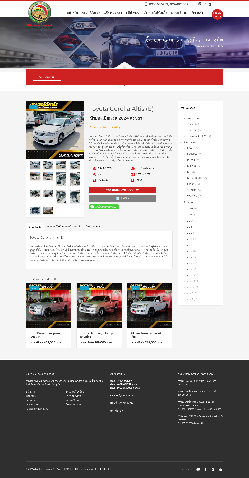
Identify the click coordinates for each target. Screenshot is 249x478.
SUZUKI (192, 190)
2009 (190, 214)
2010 (190, 220)
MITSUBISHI (194, 178)
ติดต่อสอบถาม (93, 226)
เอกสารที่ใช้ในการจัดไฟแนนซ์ (63, 226)
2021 (189, 287)
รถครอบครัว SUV (196, 136)
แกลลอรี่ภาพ (179, 12)
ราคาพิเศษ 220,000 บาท (122, 190)
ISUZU (191, 160)
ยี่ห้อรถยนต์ (190, 142)
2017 (190, 262)
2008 (190, 208)
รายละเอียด (35, 226)
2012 (189, 232)
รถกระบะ (192, 130)
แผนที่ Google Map (121, 403)
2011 (189, 226)
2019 (190, 275)
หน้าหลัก (72, 12)
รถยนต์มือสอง (91, 12)
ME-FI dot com (103, 468)
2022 (190, 293)
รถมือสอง (31, 395)
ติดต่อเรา (197, 12)
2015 (189, 250)
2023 (190, 299)
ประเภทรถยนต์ (192, 118)
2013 (189, 238)
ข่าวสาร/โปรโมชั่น (155, 12)
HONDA (192, 154)
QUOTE (217, 14)
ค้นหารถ (46, 77)
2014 (190, 244)
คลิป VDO (132, 12)
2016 (190, 257)
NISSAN (192, 184)
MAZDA (192, 166)
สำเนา (122, 198)
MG (189, 172)
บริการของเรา (113, 12)
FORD (191, 148)
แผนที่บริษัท (116, 410)
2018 (190, 268)
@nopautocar (127, 395)
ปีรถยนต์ (188, 202)
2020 (190, 281)
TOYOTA (192, 196)
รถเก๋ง (190, 124)
